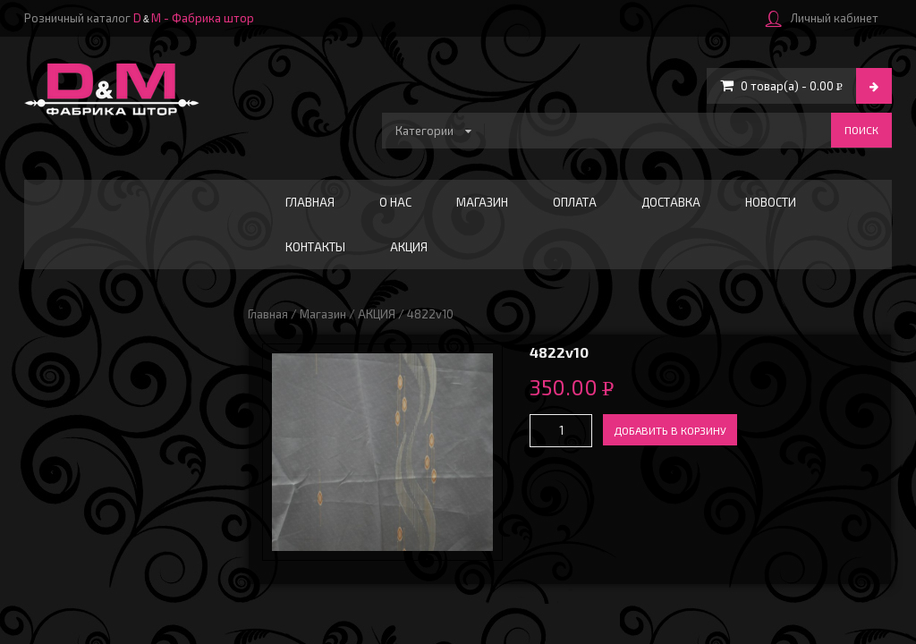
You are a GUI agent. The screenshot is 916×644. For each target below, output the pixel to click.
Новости (770, 202)
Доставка (670, 202)
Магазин (482, 202)
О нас (395, 202)
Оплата (575, 202)
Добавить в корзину (670, 430)
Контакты (315, 247)
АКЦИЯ (409, 247)
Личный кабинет (822, 18)
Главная (310, 202)
